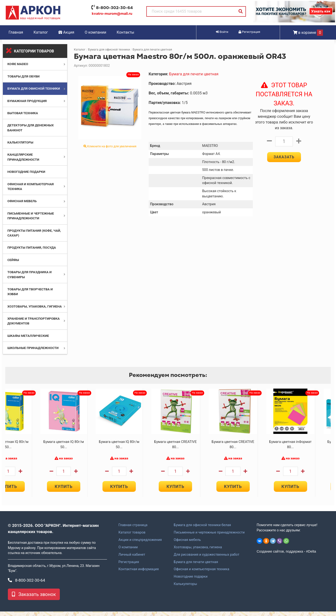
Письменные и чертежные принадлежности (209, 537)
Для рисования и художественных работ (206, 559)
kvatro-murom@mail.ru (112, 13)
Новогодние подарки (26, 172)
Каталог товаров (131, 537)
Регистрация (128, 566)
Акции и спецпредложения (140, 544)
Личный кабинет (131, 559)
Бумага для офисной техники (33, 88)
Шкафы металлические (28, 336)
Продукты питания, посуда (31, 247)
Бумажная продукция (27, 101)
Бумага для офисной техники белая (202, 530)
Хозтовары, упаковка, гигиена (34, 306)
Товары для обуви (23, 76)
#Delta (311, 556)
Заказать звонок (34, 599)
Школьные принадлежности (33, 348)
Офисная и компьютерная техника (201, 574)
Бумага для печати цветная (152, 49)
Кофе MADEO (17, 64)
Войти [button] (222, 32)
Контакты (125, 32)
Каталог (41, 32)
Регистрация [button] (249, 32)
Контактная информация (138, 574)
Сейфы (13, 260)
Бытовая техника (22, 113)
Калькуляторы (20, 142)
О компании (95, 32)
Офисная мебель (22, 201)
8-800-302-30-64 (114, 7)
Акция (66, 32)
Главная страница (133, 530)
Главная (16, 32)
